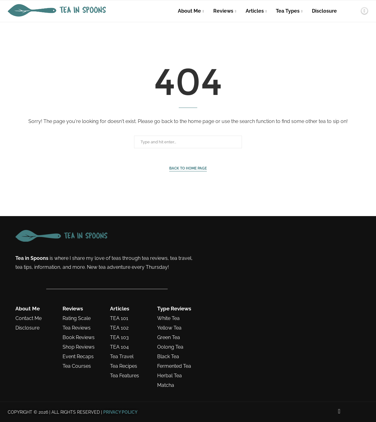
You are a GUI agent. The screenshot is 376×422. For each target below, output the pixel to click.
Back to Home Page (188, 168)
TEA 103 (119, 337)
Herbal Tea (169, 375)
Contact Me (28, 318)
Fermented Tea (174, 366)
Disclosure (324, 11)
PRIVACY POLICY (120, 412)
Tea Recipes (123, 366)
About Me (189, 11)
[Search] (354, 11)
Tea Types (288, 11)
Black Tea (168, 356)
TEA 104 (119, 347)
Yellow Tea (169, 328)
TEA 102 (119, 328)
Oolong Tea (170, 347)
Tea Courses (77, 366)
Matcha (165, 385)
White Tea (168, 318)
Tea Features (124, 375)
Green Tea (168, 337)
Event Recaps (78, 356)
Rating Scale (77, 318)
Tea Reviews (77, 328)
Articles (255, 11)
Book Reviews (79, 337)
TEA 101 (119, 318)
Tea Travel (121, 356)
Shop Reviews (79, 347)
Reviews (223, 11)
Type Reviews (174, 308)
